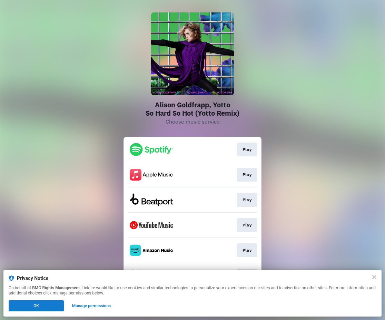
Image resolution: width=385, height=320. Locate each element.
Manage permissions (91, 305)
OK (36, 305)
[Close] (374, 277)
